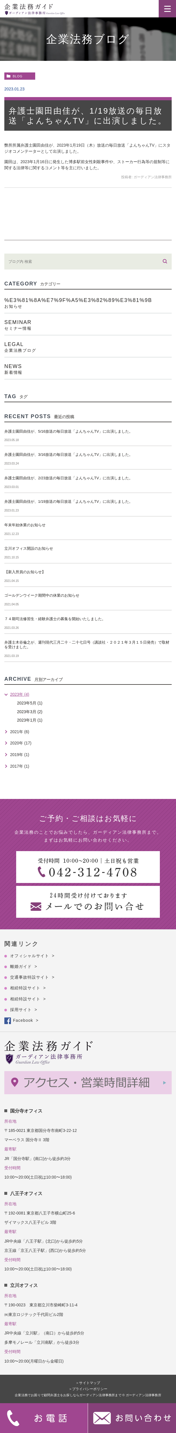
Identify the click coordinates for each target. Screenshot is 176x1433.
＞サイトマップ (88, 1383)
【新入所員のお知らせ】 (25, 572)
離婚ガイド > (23, 966)
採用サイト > (23, 1009)
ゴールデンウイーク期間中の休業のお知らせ (41, 595)
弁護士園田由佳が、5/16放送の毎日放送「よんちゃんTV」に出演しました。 (68, 431)
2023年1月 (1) (29, 720)
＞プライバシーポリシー (88, 1389)
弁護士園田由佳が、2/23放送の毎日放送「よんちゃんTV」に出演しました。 (68, 478)
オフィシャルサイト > (32, 955)
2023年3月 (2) (29, 711)
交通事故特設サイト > (32, 977)
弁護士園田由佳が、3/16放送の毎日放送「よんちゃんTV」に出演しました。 (68, 454)
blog (18, 76)
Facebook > (25, 1020)
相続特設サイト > (28, 988)
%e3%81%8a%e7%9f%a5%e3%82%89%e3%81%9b (88, 302)
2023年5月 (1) (29, 703)
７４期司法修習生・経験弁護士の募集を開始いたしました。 (55, 619)
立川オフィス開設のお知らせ (28, 548)
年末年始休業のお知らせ (25, 525)
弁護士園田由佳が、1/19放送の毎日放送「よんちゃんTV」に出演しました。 (68, 501)
